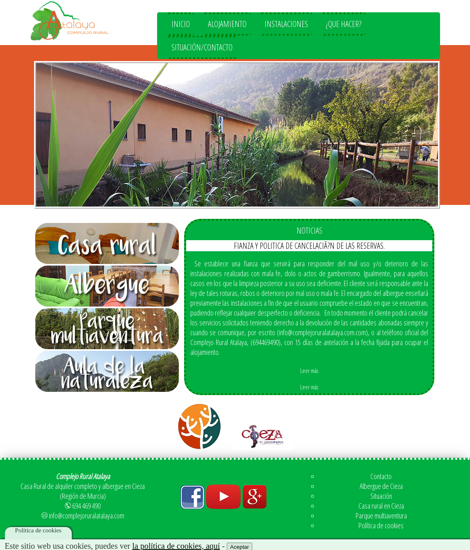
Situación (381, 496)
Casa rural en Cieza (381, 506)
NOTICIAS (309, 230)
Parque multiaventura (381, 515)
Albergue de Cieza (381, 486)
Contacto (381, 476)
